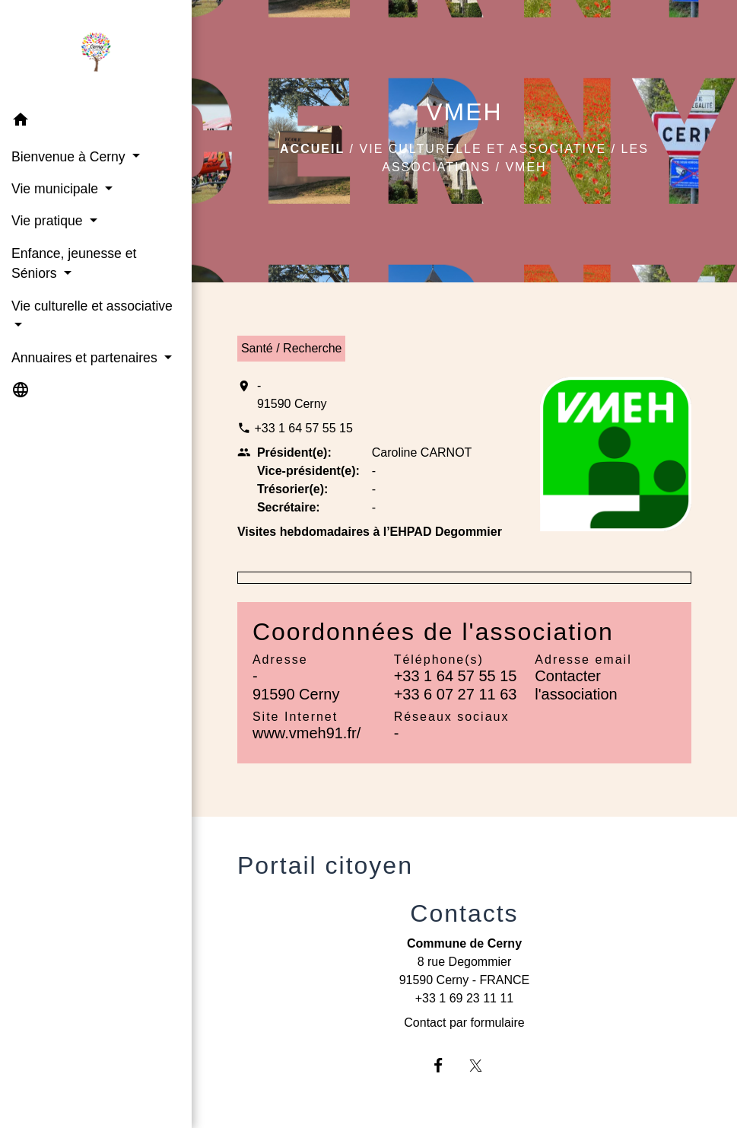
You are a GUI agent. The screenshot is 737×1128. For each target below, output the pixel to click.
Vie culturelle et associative (483, 148)
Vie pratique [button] (48, 220)
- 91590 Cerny (292, 394)
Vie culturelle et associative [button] (92, 306)
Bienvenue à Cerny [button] (70, 156)
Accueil (312, 148)
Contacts (464, 913)
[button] (95, 122)
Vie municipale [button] (56, 188)
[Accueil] (96, 52)
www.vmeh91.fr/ (307, 733)
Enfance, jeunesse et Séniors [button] (73, 263)
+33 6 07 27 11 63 (455, 694)
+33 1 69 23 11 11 (464, 998)
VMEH (525, 167)
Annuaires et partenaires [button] (86, 357)
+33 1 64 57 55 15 (303, 428)
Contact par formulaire (464, 1022)
